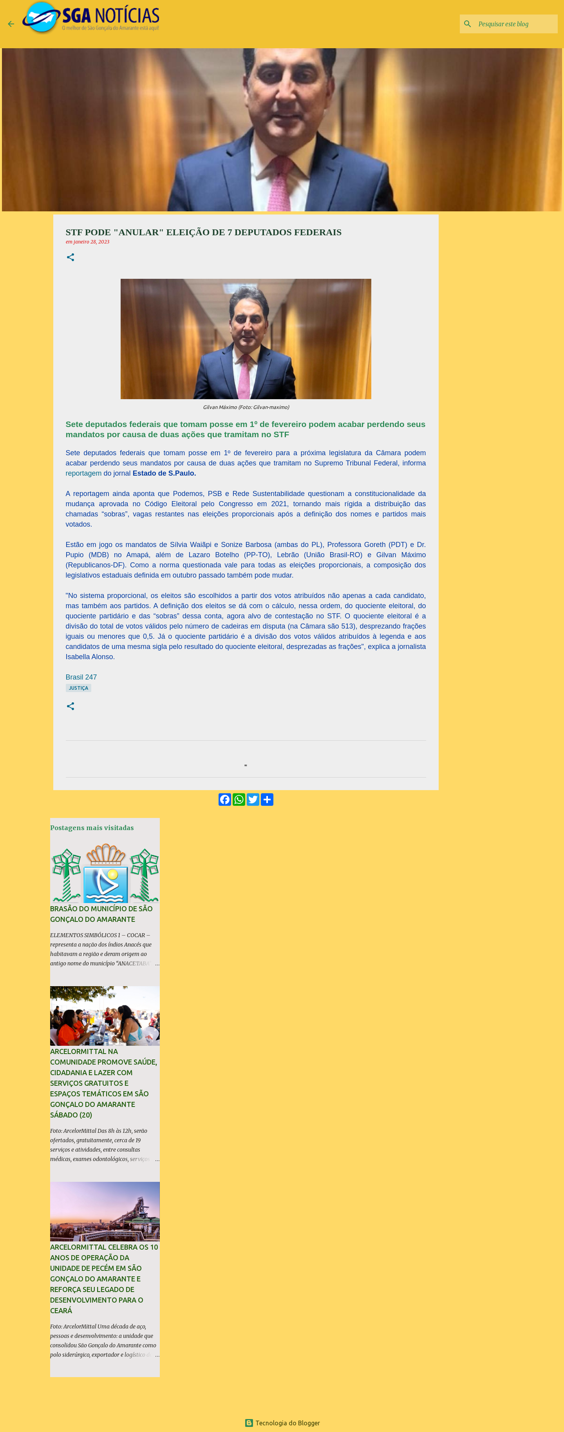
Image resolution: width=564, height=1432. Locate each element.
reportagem (84, 473)
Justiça (78, 688)
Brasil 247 (81, 677)
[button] (70, 258)
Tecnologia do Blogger (282, 1423)
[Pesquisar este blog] (516, 24)
